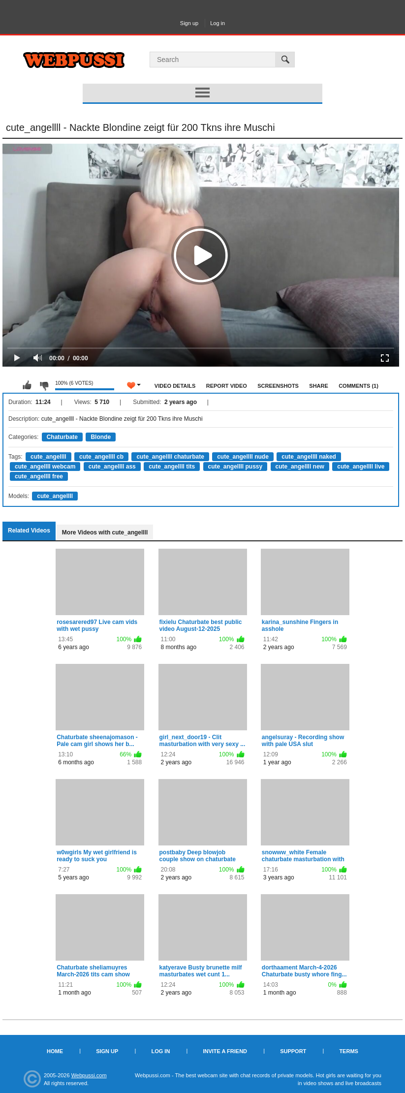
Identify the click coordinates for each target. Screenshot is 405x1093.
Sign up (189, 23)
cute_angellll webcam (45, 466)
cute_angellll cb (101, 456)
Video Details (175, 386)
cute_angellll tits (172, 466)
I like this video (27, 385)
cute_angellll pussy (235, 466)
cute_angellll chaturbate (170, 456)
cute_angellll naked (308, 456)
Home (55, 1051)
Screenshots (278, 386)
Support (293, 1051)
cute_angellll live (360, 466)
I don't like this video (43, 385)
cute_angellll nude (243, 456)
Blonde (101, 437)
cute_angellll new (300, 466)
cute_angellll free (39, 476)
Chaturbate (62, 437)
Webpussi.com (89, 1075)
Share (318, 386)
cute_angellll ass (112, 466)
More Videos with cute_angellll (105, 532)
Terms (348, 1051)
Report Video (226, 386)
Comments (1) (358, 386)
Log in (217, 23)
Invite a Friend (225, 1051)
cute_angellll (48, 456)
